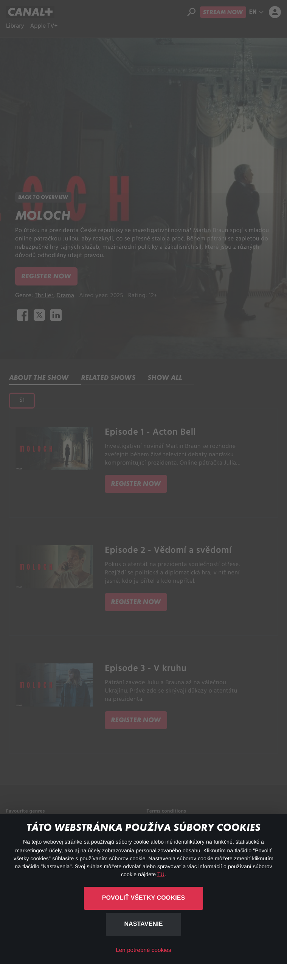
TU (160, 874)
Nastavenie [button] (143, 924)
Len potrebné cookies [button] (143, 950)
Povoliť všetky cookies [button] (143, 898)
